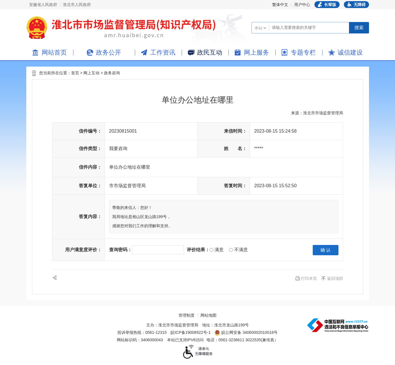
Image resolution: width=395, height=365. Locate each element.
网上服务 (256, 52)
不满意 (238, 249)
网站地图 (208, 315)
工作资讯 (162, 52)
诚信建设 (350, 52)
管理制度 (187, 315)
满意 (217, 249)
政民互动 (209, 52)
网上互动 (91, 73)
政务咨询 (112, 73)
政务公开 (108, 52)
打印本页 (309, 278)
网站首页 (54, 52)
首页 (75, 73)
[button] (327, 4)
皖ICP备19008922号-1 (190, 332)
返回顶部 (335, 278)
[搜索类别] (260, 28)
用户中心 (302, 4)
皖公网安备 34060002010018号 (246, 333)
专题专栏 (303, 52)
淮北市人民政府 (77, 4)
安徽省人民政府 (43, 4)
